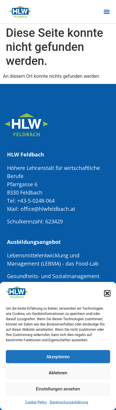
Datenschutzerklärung (69, 401)
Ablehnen (58, 372)
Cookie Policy (36, 401)
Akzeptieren (58, 356)
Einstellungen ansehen (58, 389)
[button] (107, 293)
